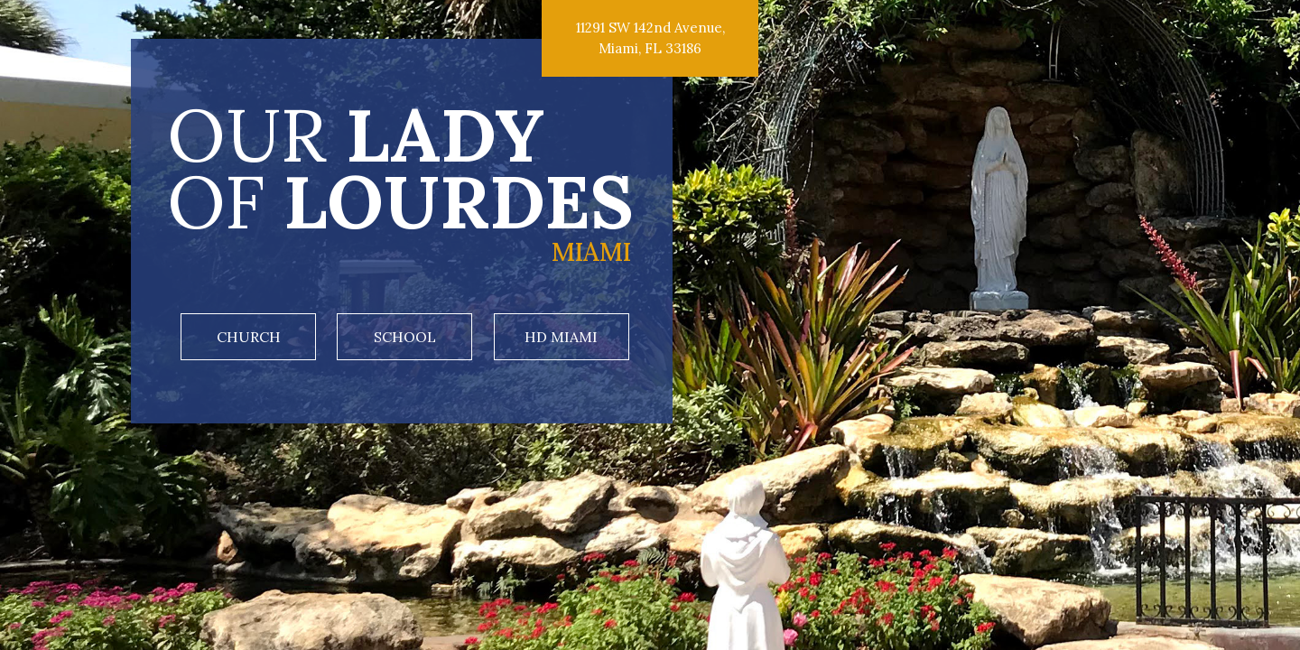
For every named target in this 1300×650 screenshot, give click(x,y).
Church (249, 337)
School (405, 337)
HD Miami (561, 337)
